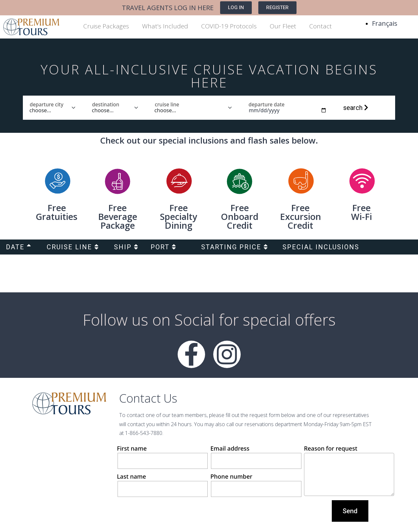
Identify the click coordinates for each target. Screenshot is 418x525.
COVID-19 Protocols (229, 26)
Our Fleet (283, 26)
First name (162, 456)
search (355, 108)
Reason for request (349, 470)
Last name (162, 484)
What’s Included (165, 26)
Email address (255, 456)
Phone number (255, 484)
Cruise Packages (106, 26)
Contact (320, 26)
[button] (236, 7)
